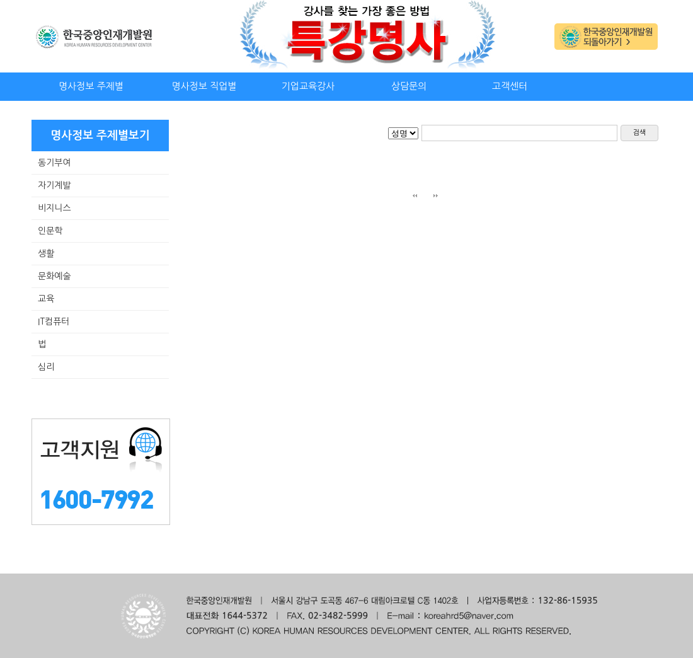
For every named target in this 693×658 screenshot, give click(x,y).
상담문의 (409, 86)
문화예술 (54, 276)
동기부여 (54, 162)
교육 (46, 298)
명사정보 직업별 (204, 86)
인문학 (50, 230)
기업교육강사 (308, 86)
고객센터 (509, 86)
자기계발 (54, 185)
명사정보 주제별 (91, 86)
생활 (46, 253)
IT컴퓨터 (54, 321)
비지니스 (54, 208)
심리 (46, 366)
